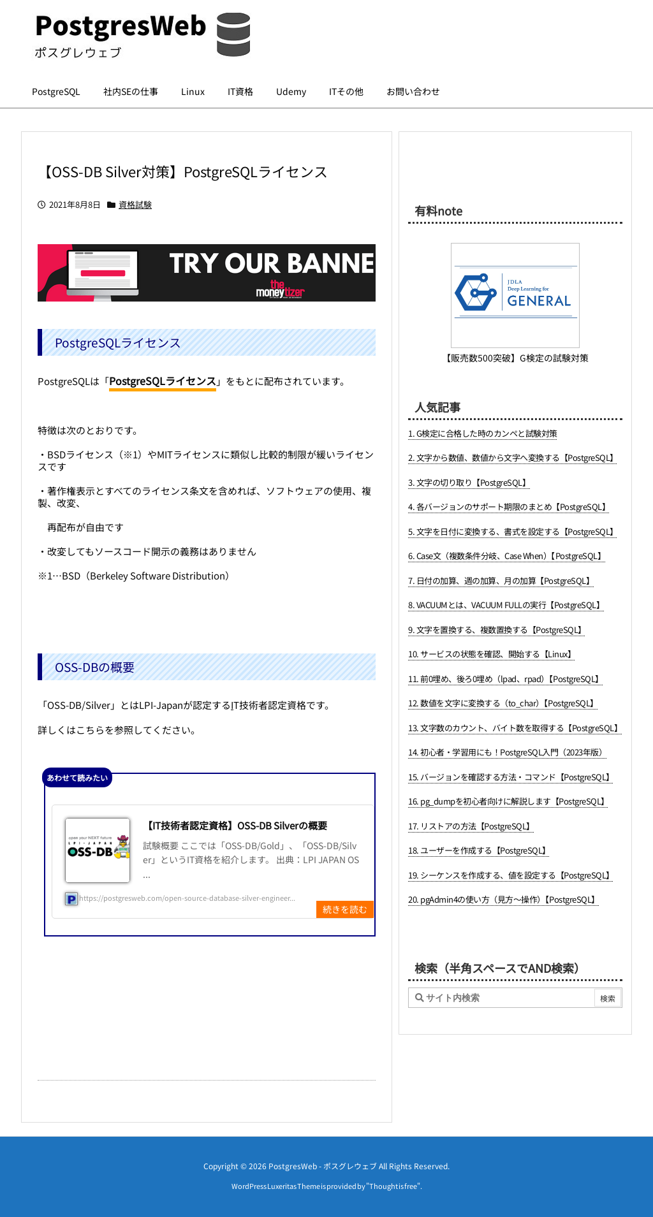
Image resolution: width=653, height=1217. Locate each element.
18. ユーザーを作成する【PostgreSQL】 (479, 850)
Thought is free (393, 1186)
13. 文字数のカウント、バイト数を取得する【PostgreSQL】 (515, 728)
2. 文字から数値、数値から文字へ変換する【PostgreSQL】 (513, 457)
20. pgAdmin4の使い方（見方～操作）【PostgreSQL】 (503, 899)
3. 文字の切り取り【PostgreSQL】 (469, 482)
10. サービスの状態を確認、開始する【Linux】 (491, 654)
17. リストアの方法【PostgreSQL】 (471, 826)
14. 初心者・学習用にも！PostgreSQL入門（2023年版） (507, 752)
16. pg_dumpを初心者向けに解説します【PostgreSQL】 (508, 801)
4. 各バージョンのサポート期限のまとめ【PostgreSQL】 (509, 506)
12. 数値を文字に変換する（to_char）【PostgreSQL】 (503, 703)
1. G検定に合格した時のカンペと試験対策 (482, 433)
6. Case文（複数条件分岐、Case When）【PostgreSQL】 (506, 556)
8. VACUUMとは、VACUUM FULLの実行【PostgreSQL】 (506, 605)
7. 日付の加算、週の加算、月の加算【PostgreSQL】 (501, 580)
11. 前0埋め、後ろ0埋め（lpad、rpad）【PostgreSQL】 (505, 679)
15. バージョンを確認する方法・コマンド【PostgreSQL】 (511, 777)
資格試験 (135, 204)
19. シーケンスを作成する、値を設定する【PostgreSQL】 (511, 875)
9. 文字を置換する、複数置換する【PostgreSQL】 (497, 629)
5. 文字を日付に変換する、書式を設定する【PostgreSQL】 (513, 531)
